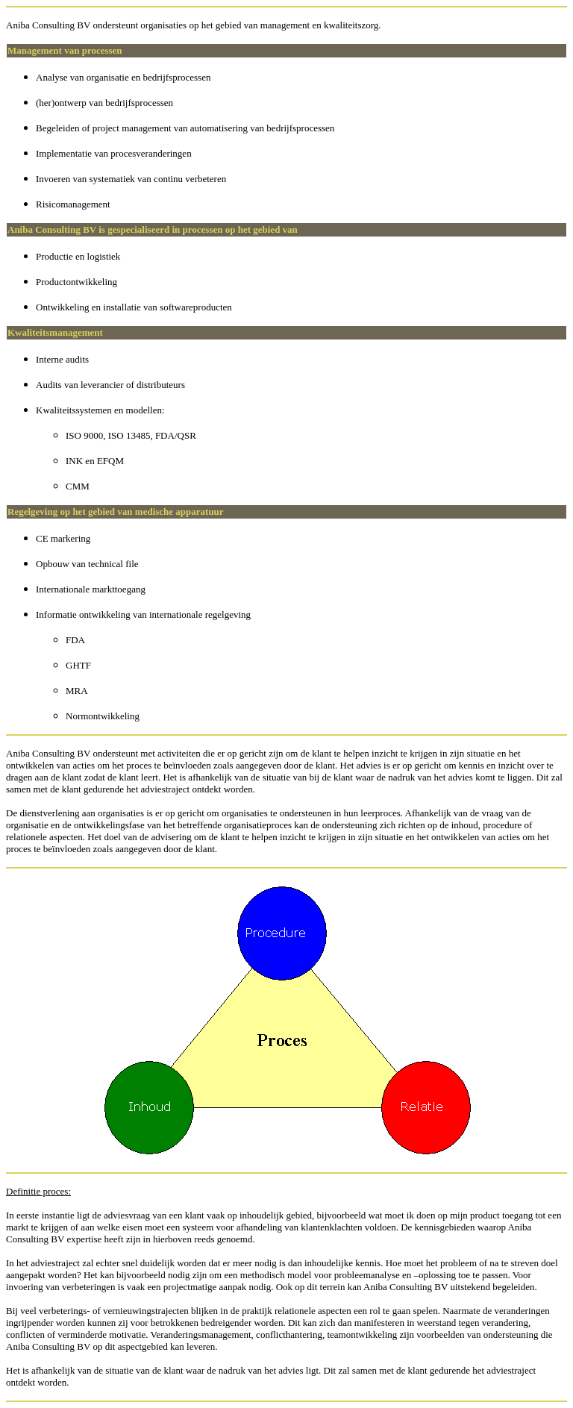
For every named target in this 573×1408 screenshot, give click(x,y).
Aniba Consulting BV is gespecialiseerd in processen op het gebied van (152, 229)
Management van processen (64, 50)
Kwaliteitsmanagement (55, 332)
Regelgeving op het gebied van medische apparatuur (115, 511)
